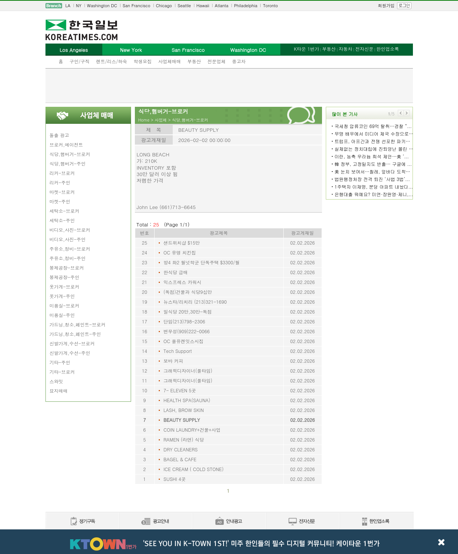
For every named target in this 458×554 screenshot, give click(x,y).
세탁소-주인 (62, 220)
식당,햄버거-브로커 (70, 154)
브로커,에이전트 (66, 144)
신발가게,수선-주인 (70, 353)
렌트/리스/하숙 (111, 61)
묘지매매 (59, 390)
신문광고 (155, 521)
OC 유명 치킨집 (180, 252)
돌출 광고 (59, 135)
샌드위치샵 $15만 (182, 242)
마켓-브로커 (62, 192)
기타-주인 (60, 362)
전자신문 (364, 48)
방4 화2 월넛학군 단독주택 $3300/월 (202, 262)
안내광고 (229, 521)
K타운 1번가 (306, 48)
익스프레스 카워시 (183, 282)
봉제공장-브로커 (67, 267)
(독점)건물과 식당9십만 (188, 292)
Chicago (164, 5)
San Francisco (136, 5)
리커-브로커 (62, 173)
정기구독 (82, 521)
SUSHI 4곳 (175, 479)
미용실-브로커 (65, 305)
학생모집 (143, 61)
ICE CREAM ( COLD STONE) (194, 469)
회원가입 (386, 5)
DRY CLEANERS (181, 449)
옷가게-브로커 (65, 286)
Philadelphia (246, 5)
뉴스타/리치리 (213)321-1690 (195, 301)
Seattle (184, 5)
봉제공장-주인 (65, 277)
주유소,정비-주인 (68, 258)
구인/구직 (80, 61)
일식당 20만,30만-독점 (188, 311)
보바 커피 (173, 360)
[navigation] (229, 6)
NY (78, 5)
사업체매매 (169, 61)
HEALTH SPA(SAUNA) (187, 400)
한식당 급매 (176, 272)
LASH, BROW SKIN (184, 410)
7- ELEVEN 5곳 (180, 390)
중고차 (239, 61)
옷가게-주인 (62, 296)
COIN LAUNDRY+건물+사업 (192, 429)
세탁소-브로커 (65, 211)
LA (68, 5)
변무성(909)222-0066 (187, 331)
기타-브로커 (62, 371)
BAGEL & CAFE (180, 459)
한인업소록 (387, 48)
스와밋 (56, 381)
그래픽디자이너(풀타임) (188, 370)
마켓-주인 (60, 201)
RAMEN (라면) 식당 (184, 439)
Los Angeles (73, 49)
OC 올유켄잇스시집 (184, 341)
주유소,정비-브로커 (70, 248)
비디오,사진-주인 (68, 239)
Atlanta (221, 5)
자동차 (345, 48)
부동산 (194, 61)
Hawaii (203, 5)
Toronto (270, 5)
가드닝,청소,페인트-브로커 (78, 324)
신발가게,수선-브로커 (72, 343)
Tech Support (178, 351)
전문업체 (217, 61)
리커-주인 (60, 182)
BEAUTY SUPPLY (182, 420)
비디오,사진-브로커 (70, 229)
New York (131, 49)
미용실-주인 (62, 315)
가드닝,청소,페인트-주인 (75, 334)
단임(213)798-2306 (184, 321)
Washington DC (102, 5)
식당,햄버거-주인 (68, 163)
